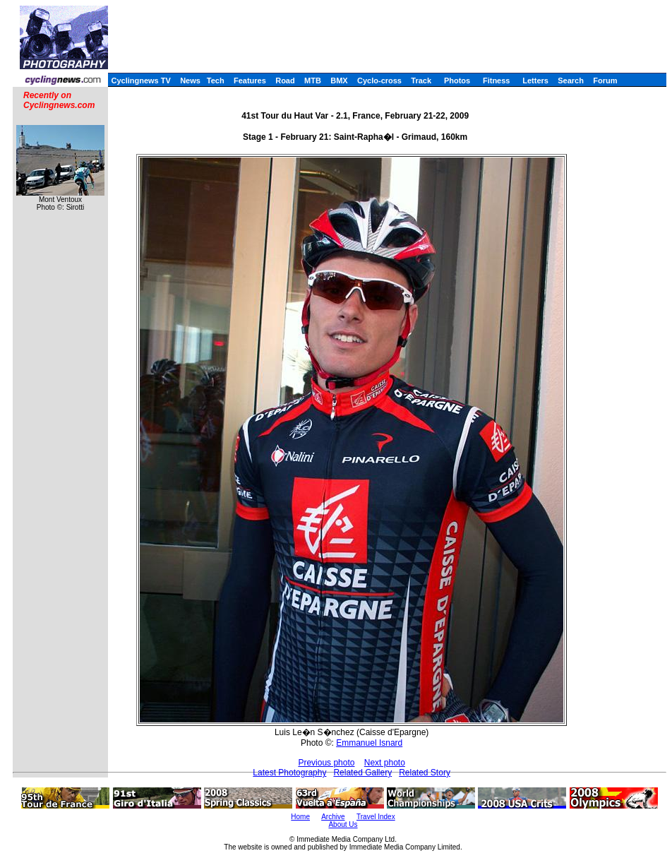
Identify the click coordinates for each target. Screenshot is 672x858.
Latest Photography (289, 772)
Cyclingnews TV (140, 80)
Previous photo (326, 763)
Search (571, 80)
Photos (457, 80)
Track (421, 80)
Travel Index (375, 817)
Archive (332, 817)
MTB (312, 80)
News (190, 80)
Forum (605, 80)
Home (300, 817)
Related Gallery (362, 772)
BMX (338, 80)
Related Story (424, 772)
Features (250, 80)
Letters (535, 80)
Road (285, 80)
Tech (215, 80)
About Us (342, 824)
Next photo (384, 763)
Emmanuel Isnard (369, 743)
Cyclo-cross (379, 80)
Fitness (496, 80)
